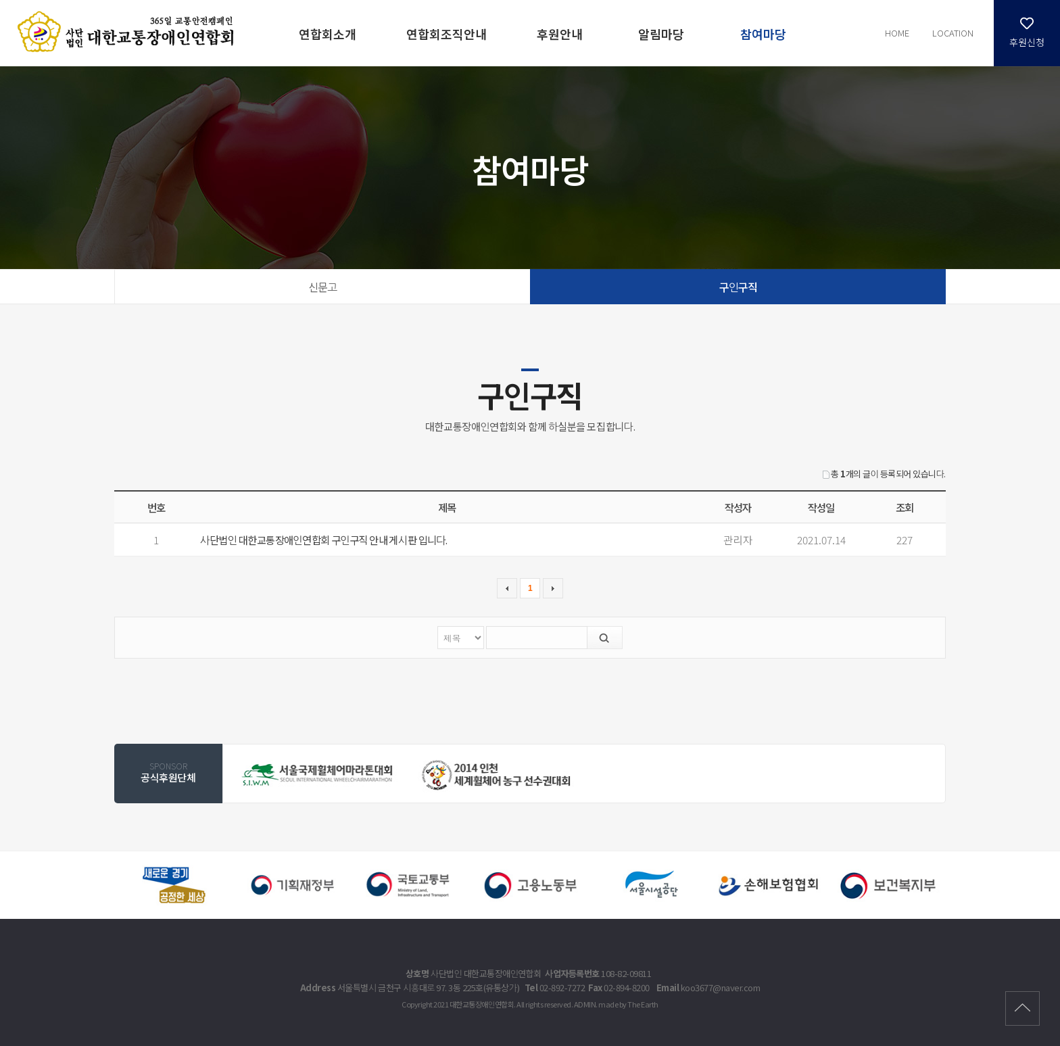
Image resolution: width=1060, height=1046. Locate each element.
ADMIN (587, 1004)
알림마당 (661, 34)
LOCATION (951, 32)
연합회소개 (327, 34)
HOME (894, 32)
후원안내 (560, 34)
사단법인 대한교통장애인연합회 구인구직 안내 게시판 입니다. (326, 539)
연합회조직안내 (446, 34)
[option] (318, 774)
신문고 (322, 287)
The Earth (646, 1004)
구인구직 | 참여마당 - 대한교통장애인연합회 (128, 31)
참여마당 (763, 34)
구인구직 (738, 287)
